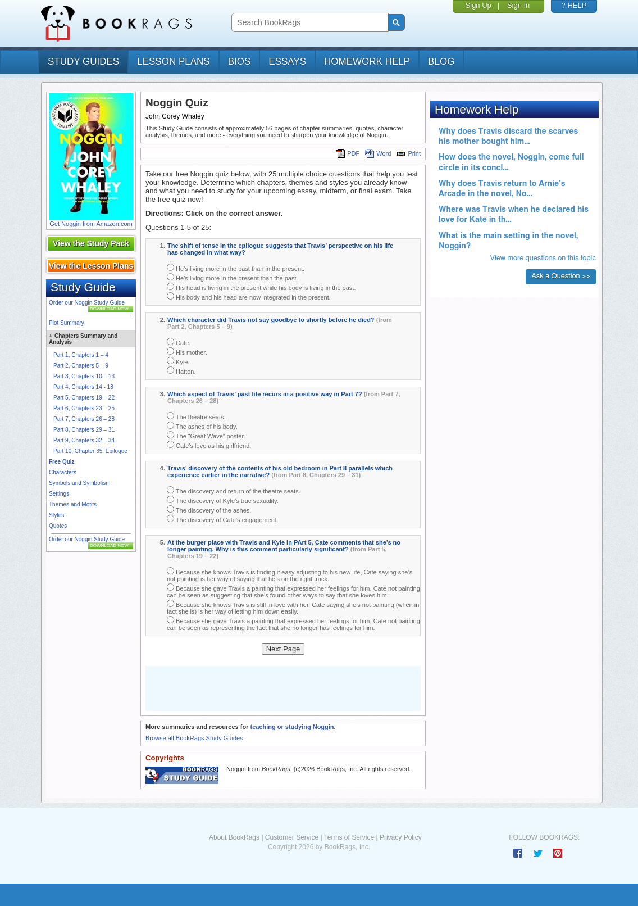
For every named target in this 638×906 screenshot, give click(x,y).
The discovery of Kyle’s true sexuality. (223, 500)
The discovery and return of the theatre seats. (233, 490)
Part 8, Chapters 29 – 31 (84, 430)
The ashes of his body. (202, 426)
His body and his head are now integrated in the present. (249, 296)
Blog (441, 61)
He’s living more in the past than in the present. (235, 268)
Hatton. (181, 370)
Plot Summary (66, 323)
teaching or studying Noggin (292, 726)
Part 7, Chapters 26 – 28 (84, 419)
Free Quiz (62, 462)
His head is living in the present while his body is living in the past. (261, 287)
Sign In (518, 5)
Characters (62, 472)
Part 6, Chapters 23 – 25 (84, 408)
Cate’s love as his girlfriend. (209, 445)
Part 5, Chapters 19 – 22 (84, 398)
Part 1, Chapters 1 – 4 (80, 355)
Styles (56, 515)
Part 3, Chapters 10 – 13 (84, 376)
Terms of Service (349, 837)
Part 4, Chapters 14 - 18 (83, 387)
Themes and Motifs (73, 504)
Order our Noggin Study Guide (87, 303)
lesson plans (173, 61)
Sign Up (478, 5)
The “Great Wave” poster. (206, 435)
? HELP (574, 5)
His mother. (187, 351)
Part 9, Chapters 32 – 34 (84, 440)
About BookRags (234, 837)
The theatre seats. (196, 416)
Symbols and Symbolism (79, 483)
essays (287, 61)
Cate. (178, 342)
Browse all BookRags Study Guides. (195, 738)
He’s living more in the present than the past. (232, 277)
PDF (347, 153)
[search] (308, 22)
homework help (367, 61)
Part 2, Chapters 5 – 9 (80, 366)
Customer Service (291, 837)
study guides (83, 61)
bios (239, 61)
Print (409, 153)
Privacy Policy (401, 837)
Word (378, 153)
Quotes (58, 526)
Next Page (283, 649)
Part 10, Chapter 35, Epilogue (90, 451)
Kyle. (178, 361)
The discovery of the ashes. (209, 509)
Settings (59, 494)
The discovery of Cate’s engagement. (222, 519)
